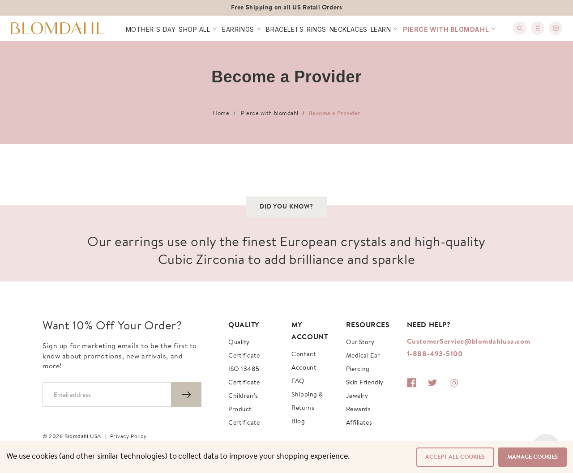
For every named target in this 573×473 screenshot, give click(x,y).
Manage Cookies (532, 457)
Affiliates (359, 423)
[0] (555, 28)
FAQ (298, 382)
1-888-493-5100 (435, 354)
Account (303, 368)
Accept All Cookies (455, 457)
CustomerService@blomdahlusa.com (468, 341)
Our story (360, 343)
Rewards (358, 410)
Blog (298, 422)
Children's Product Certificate (244, 409)
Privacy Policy (128, 436)
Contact (303, 355)
